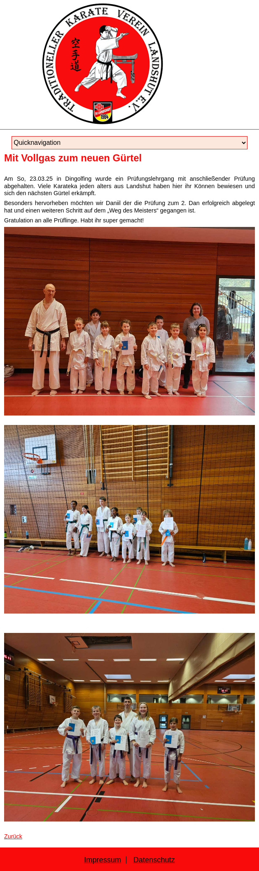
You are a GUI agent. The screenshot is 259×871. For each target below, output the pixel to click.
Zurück (13, 836)
